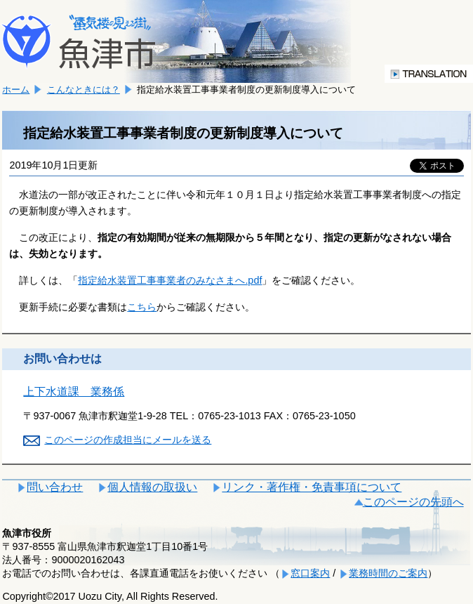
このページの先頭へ (413, 502)
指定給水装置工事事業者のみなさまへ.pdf (170, 280)
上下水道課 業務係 (73, 392)
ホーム (15, 89)
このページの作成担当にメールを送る (127, 439)
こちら (141, 307)
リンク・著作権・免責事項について (311, 487)
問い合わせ (55, 487)
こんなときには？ (83, 89)
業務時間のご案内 (388, 573)
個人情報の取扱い (152, 487)
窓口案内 (310, 573)
